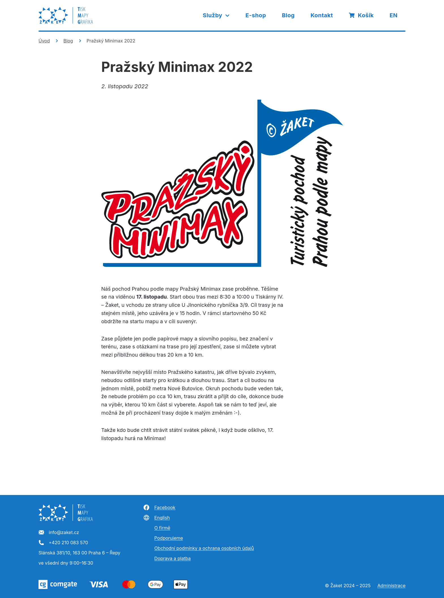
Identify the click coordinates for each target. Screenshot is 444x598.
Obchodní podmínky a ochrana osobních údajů (204, 548)
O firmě (162, 528)
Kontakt (322, 15)
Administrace (391, 585)
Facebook (159, 507)
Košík (361, 15)
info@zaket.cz (59, 533)
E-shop (256, 15)
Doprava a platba (172, 558)
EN (394, 15)
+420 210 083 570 (63, 543)
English (156, 517)
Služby (216, 15)
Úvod (44, 41)
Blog (288, 15)
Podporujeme (168, 538)
